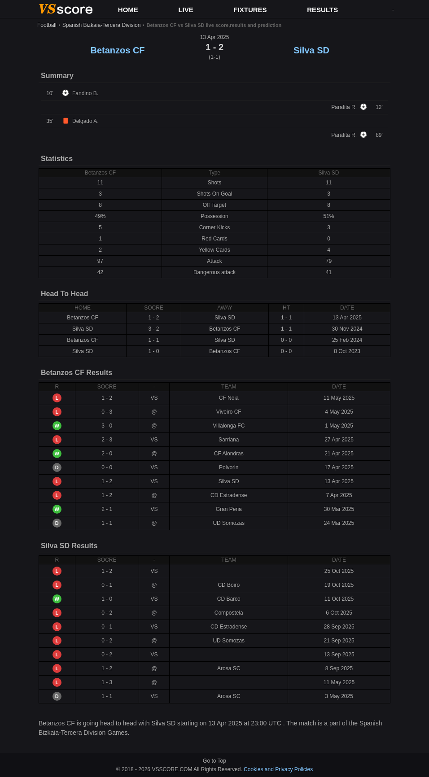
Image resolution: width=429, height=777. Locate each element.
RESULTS (322, 9)
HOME (128, 9)
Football (47, 25)
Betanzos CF (117, 50)
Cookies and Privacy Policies (278, 769)
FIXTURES (250, 9)
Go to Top (214, 761)
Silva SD (311, 50)
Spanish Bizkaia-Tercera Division (101, 25)
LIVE (185, 9)
